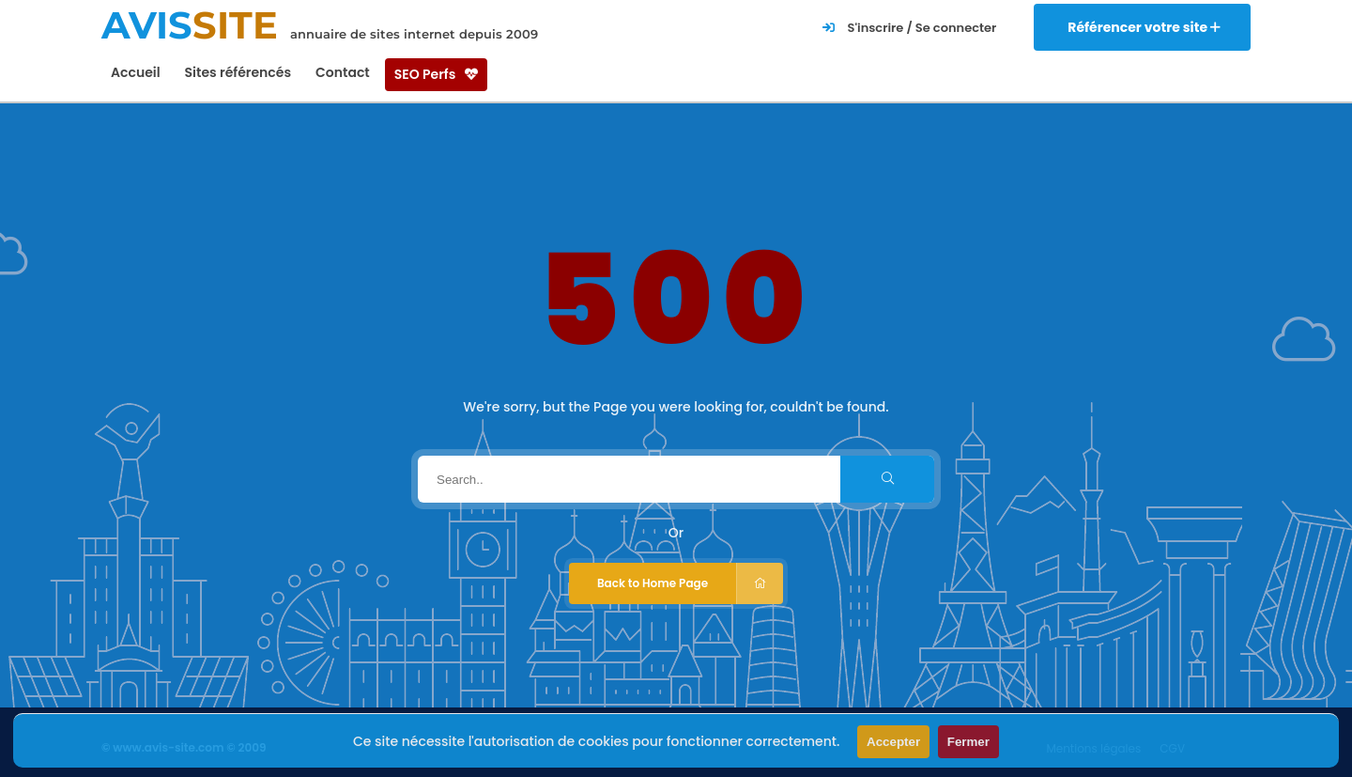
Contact (342, 72)
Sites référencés (238, 72)
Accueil (136, 72)
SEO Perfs (436, 74)
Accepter (893, 742)
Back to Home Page (690, 583)
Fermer (968, 742)
